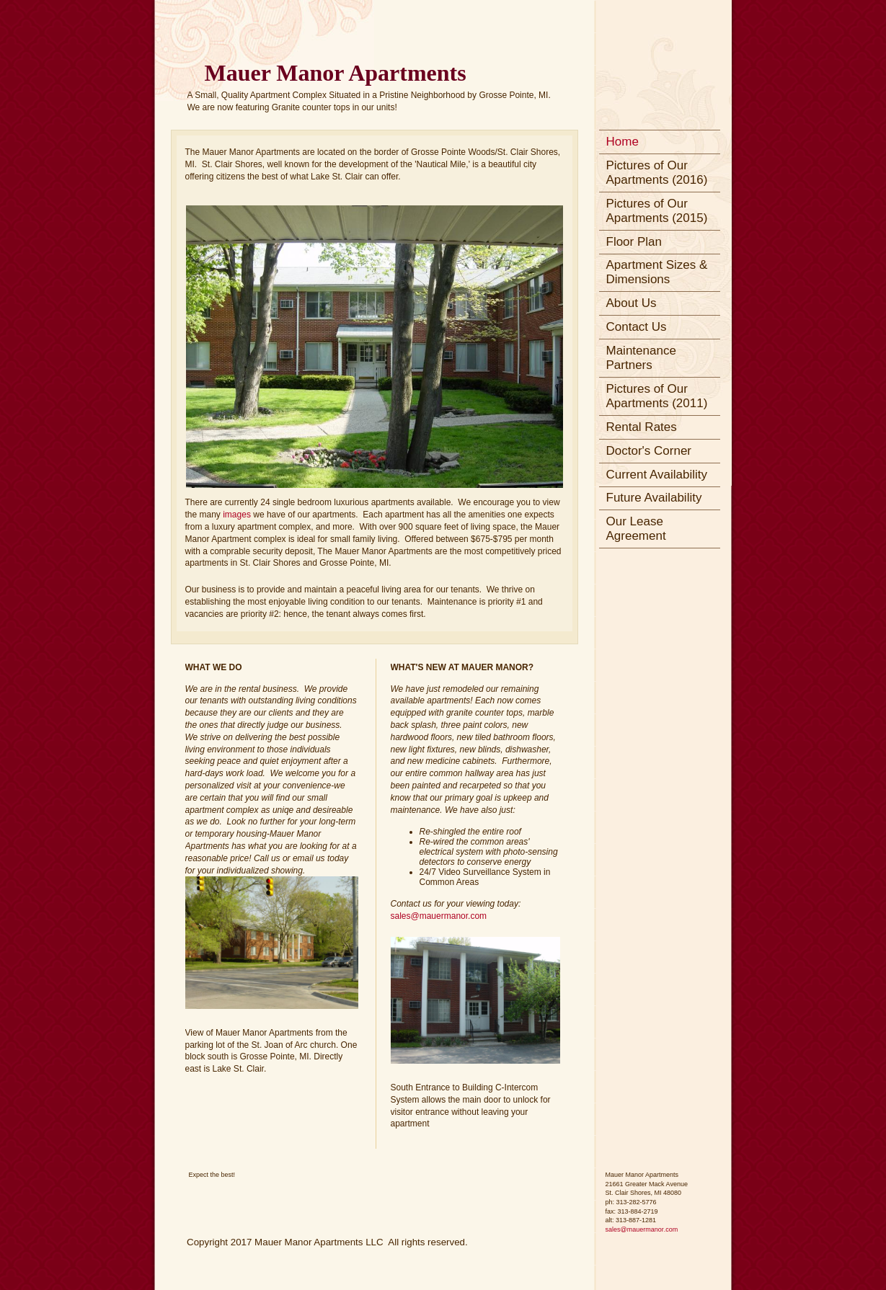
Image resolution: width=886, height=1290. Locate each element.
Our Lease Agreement (636, 529)
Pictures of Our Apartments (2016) (657, 173)
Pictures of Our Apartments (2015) (657, 211)
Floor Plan (634, 242)
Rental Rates (641, 427)
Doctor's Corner (649, 451)
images (238, 515)
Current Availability (656, 474)
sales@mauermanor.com (439, 916)
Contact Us (636, 327)
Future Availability (654, 497)
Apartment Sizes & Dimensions (657, 272)
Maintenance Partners (641, 358)
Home (622, 141)
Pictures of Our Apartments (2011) (657, 396)
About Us (631, 303)
